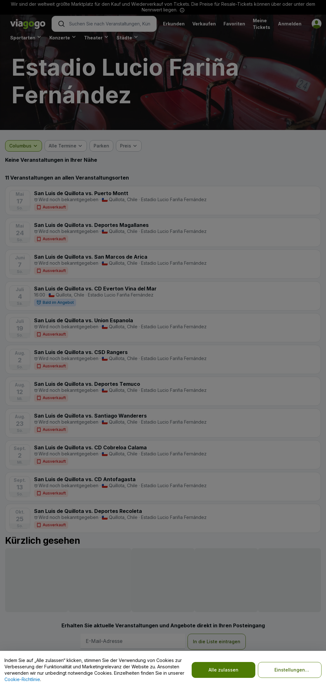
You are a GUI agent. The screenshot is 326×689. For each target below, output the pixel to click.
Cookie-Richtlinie (22, 679)
